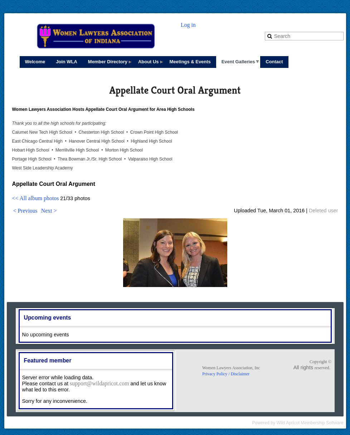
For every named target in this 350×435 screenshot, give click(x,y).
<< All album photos (35, 198)
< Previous (25, 211)
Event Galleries (238, 61)
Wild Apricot (288, 422)
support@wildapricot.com (99, 383)
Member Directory (107, 61)
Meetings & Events (190, 61)
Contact (274, 61)
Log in (188, 25)
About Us (148, 61)
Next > (49, 211)
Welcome (35, 61)
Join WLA (66, 61)
